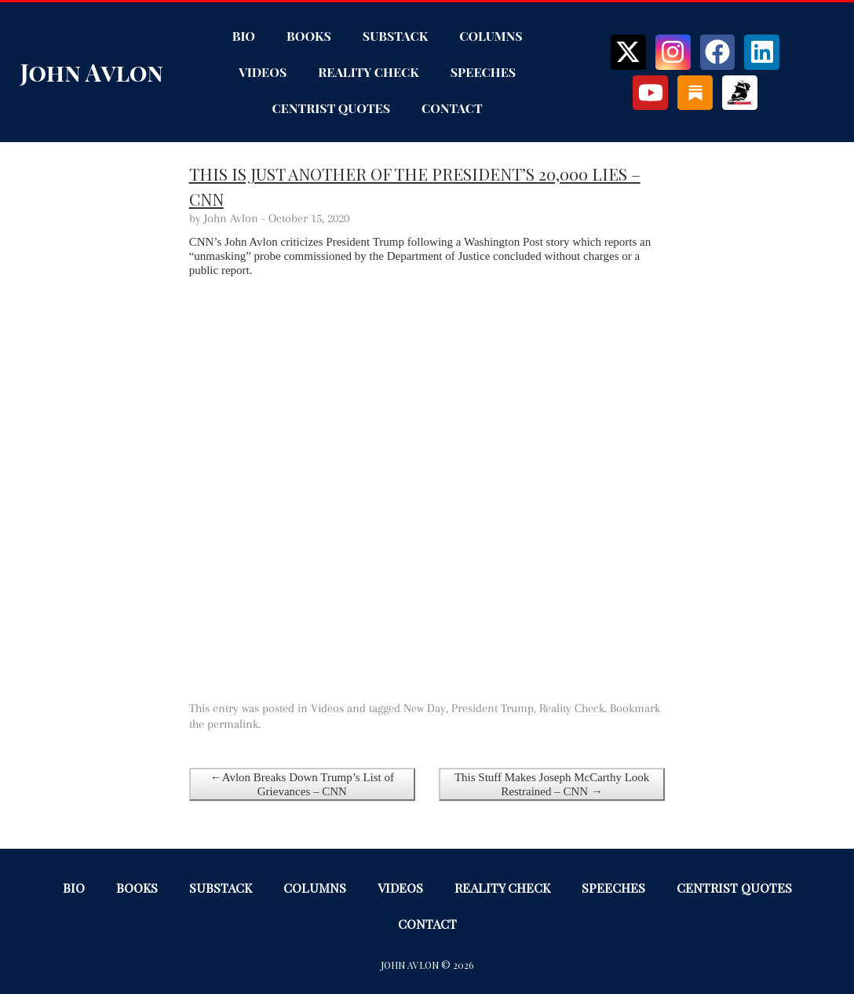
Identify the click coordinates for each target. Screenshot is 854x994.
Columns (490, 35)
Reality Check (368, 72)
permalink (232, 724)
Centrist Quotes (331, 108)
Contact (452, 108)
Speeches (483, 72)
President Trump (492, 708)
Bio (243, 35)
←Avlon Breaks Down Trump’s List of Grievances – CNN (302, 784)
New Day (424, 708)
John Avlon (91, 72)
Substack (395, 35)
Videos (262, 72)
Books (308, 35)
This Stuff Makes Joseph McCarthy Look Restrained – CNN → (551, 784)
